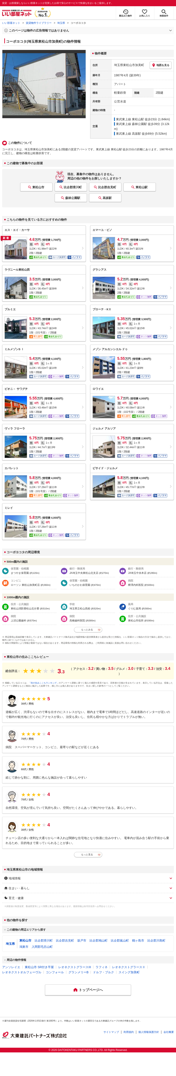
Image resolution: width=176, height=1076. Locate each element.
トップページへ (91, 990)
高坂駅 (107, 198)
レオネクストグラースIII (74, 967)
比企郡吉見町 (107, 187)
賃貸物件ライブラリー (39, 22)
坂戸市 (81, 940)
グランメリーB (78, 972)
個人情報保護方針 (148, 1032)
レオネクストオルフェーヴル (21, 972)
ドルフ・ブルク (103, 972)
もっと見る (87, 854)
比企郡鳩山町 (99, 940)
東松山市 (38, 187)
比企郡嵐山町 (120, 940)
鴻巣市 (23, 946)
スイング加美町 (129, 972)
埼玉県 (61, 22)
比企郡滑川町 (73, 187)
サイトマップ (111, 1032)
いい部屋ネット (11, 22)
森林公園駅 (72, 198)
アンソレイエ (11, 967)
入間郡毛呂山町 (42, 946)
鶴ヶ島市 (138, 940)
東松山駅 (142, 187)
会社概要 (169, 1032)
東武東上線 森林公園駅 (131, 124)
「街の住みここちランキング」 (44, 683)
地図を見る (160, 65)
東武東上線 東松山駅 (130, 119)
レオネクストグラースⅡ (128, 967)
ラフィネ (102, 967)
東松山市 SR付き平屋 (39, 967)
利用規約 (129, 1032)
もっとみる (87, 629)
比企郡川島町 (156, 940)
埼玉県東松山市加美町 (129, 65)
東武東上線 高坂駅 (128, 133)
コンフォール (55, 972)
